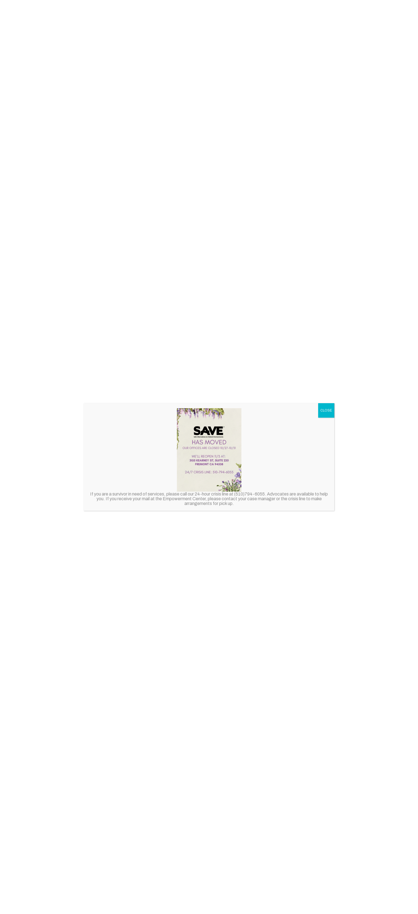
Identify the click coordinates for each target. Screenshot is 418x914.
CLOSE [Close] (326, 410)
